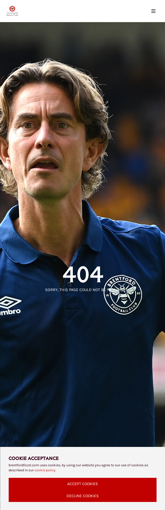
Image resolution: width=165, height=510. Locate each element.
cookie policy (45, 470)
